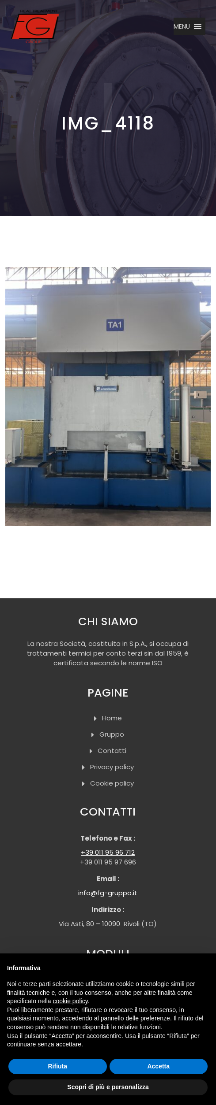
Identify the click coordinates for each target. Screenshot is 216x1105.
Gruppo (111, 734)
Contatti (112, 750)
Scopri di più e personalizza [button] (107, 1086)
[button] (182, 26)
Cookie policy (112, 783)
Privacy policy (112, 766)
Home (112, 718)
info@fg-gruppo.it (107, 892)
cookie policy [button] (70, 1001)
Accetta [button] (158, 1066)
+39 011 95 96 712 (108, 852)
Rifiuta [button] (57, 1066)
